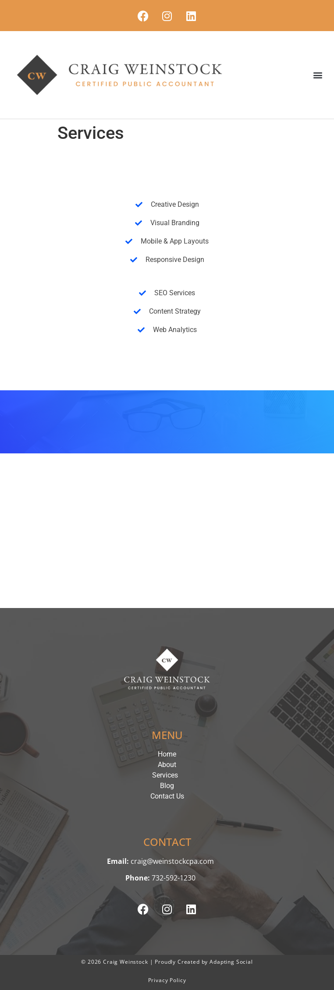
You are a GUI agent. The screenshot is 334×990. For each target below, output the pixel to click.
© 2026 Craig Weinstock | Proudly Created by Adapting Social (167, 961)
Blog (167, 785)
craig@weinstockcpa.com (172, 861)
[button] (318, 75)
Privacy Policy (167, 980)
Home (167, 754)
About (167, 764)
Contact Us (167, 796)
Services (167, 775)
